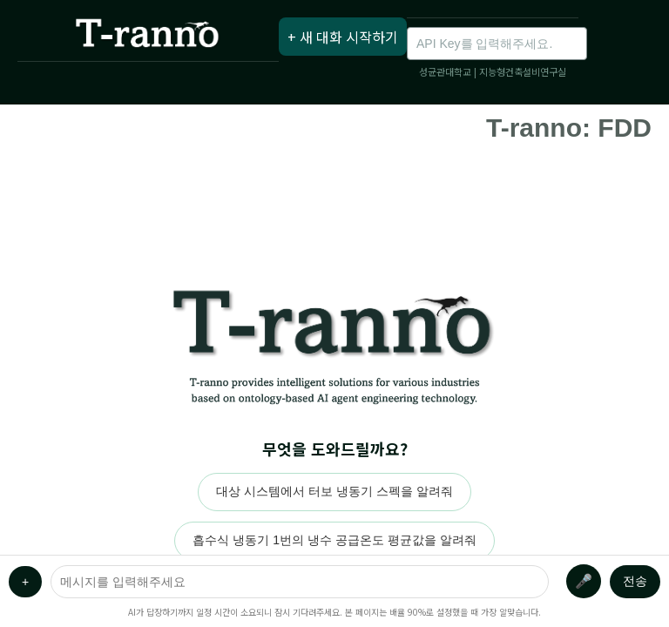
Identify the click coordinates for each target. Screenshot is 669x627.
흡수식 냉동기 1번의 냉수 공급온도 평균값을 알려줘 (334, 540)
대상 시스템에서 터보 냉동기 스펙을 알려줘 (334, 491)
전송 (635, 581)
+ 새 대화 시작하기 (342, 36)
